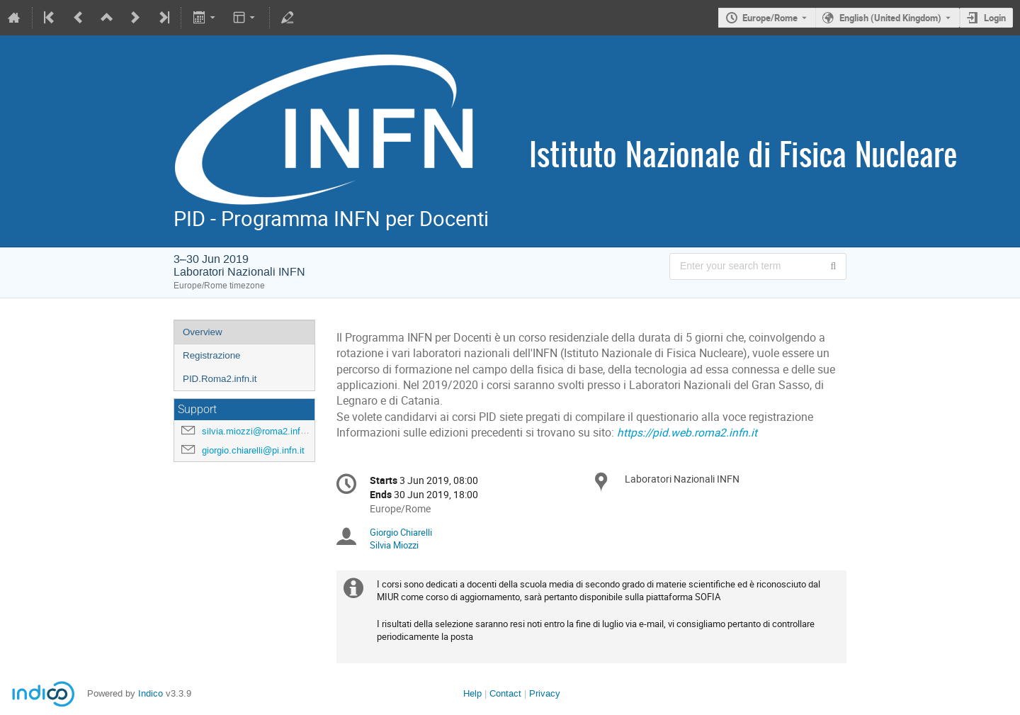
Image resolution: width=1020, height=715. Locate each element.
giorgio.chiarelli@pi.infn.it (253, 450)
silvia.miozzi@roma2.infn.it (257, 431)
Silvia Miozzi (394, 545)
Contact (505, 693)
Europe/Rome (770, 17)
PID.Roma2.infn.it (219, 378)
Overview (202, 332)
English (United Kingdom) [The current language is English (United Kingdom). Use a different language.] (890, 17)
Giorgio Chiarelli (401, 532)
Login (995, 17)
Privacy (544, 693)
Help (472, 693)
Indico (150, 693)
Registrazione (212, 355)
